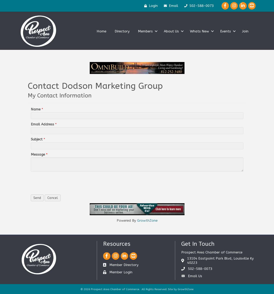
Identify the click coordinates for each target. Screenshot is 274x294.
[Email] (170, 6)
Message (38, 154)
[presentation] (61, 182)
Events (225, 31)
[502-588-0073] (198, 6)
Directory (122, 31)
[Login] (150, 6)
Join (245, 31)
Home (101, 31)
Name (36, 109)
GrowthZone (147, 220)
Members (145, 31)
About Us (171, 31)
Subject (37, 139)
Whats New (199, 31)
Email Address (42, 124)
